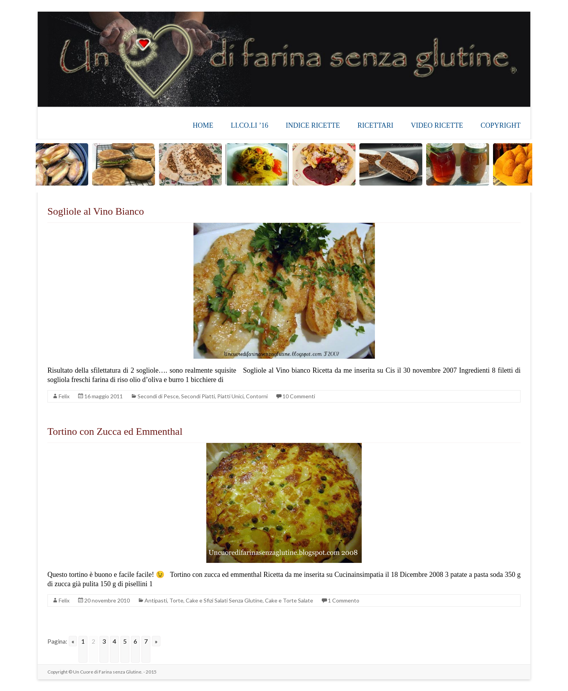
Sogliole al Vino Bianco (95, 211)
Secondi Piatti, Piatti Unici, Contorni (224, 396)
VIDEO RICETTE (437, 125)
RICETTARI (375, 125)
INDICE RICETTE (313, 125)
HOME (203, 125)
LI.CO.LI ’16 (249, 125)
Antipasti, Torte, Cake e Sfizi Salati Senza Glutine (204, 600)
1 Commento (343, 600)
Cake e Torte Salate (289, 600)
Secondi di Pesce (158, 396)
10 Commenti (298, 396)
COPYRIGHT (501, 125)
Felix (64, 396)
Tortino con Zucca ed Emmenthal (115, 431)
